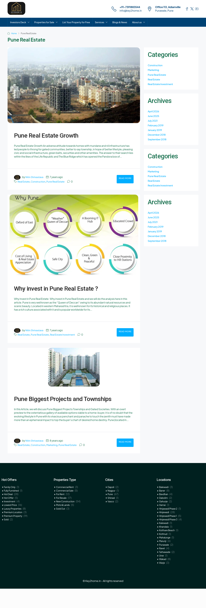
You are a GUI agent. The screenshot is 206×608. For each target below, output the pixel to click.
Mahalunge (164, 556)
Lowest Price (10, 524)
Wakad (162, 578)
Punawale (164, 564)
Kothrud (163, 553)
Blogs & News (119, 22)
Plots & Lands (63, 524)
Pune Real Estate (57, 181)
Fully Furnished (11, 509)
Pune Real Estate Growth (65, 134)
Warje (162, 582)
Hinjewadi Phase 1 (168, 535)
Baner (162, 509)
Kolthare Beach (167, 549)
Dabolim (163, 517)
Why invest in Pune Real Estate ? (63, 292)
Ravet (162, 567)
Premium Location (13, 531)
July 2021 (153, 122)
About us (137, 22)
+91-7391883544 (130, 7)
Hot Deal (8, 513)
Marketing (54, 464)
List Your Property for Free (76, 22)
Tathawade (164, 571)
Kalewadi (163, 542)
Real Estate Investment (65, 344)
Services (99, 22)
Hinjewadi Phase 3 (168, 538)
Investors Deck (18, 22)
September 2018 (158, 141)
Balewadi (163, 506)
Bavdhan (163, 513)
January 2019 (155, 132)
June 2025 (154, 117)
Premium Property (13, 535)
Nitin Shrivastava (34, 177)
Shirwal (111, 517)
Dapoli (111, 506)
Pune (110, 513)
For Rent (60, 513)
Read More (125, 178)
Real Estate (24, 181)
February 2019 (156, 127)
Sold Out (60, 527)
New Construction (65, 520)
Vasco (111, 520)
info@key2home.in (131, 10)
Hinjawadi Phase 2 (168, 527)
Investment (9, 520)
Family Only (9, 506)
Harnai (162, 524)
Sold (6, 538)
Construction (39, 181)
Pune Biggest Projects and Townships (68, 412)
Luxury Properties (12, 527)
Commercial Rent (65, 506)
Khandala (164, 546)
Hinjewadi (164, 531)
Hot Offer (9, 517)
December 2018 (157, 136)
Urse (161, 574)
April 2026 (154, 112)
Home (14, 33)
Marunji (162, 560)
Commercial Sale (64, 509)
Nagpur (111, 509)
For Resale (61, 517)
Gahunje (163, 520)
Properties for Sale (44, 22)
